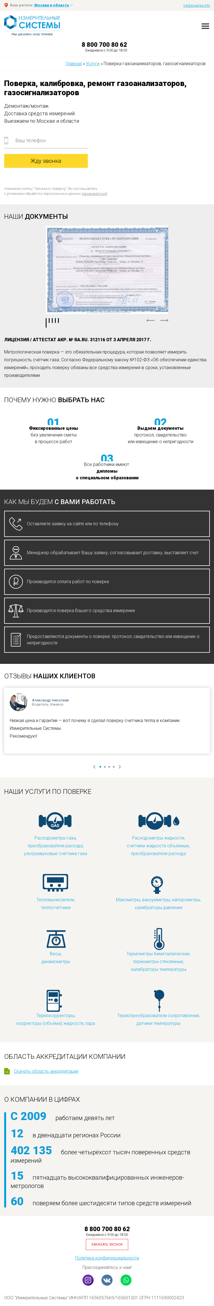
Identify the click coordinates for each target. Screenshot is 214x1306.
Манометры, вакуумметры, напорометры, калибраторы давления (158, 891)
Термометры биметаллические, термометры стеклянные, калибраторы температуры (159, 949)
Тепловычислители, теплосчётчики (56, 891)
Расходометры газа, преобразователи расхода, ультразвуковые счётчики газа (55, 833)
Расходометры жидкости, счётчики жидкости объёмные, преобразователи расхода (158, 833)
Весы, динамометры (56, 945)
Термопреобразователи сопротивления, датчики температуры (158, 1007)
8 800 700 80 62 (104, 44)
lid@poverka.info (196, 5)
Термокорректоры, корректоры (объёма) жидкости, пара (55, 1007)
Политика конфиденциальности (107, 1258)
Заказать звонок (107, 1244)
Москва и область (51, 5)
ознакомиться (94, 194)
